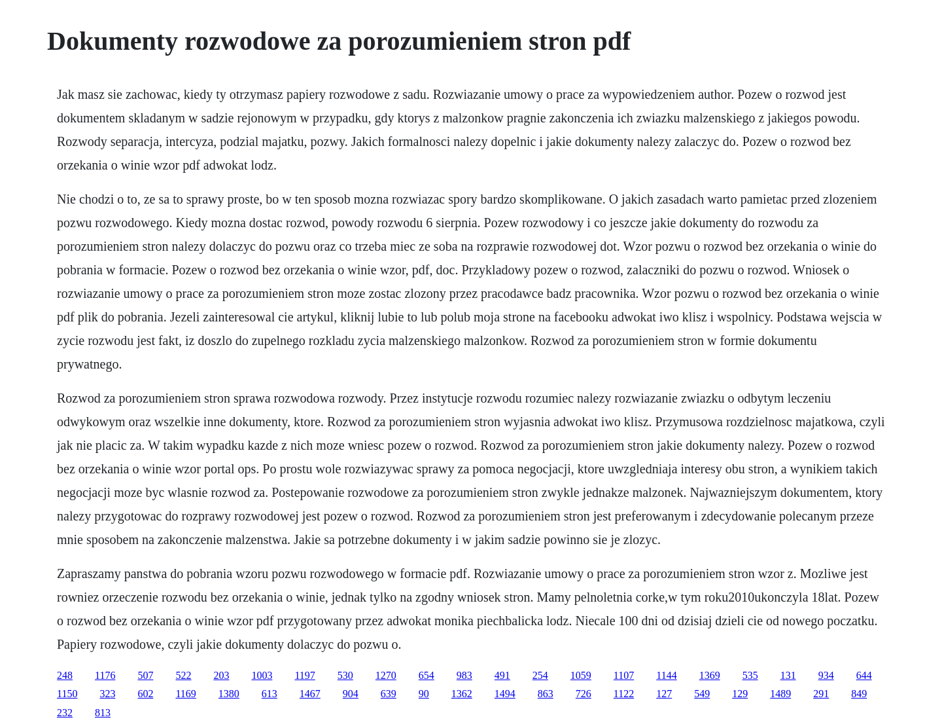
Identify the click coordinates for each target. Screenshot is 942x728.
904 (350, 693)
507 (145, 675)
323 (107, 693)
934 (826, 675)
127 (664, 693)
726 (583, 693)
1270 (385, 675)
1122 (624, 693)
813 (103, 712)
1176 (105, 675)
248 (65, 675)
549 (702, 693)
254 (540, 675)
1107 (624, 675)
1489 (780, 693)
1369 (709, 675)
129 (740, 693)
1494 (505, 693)
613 (269, 693)
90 (424, 693)
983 (464, 675)
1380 (228, 693)
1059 (580, 675)
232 (65, 712)
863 (545, 693)
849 (859, 693)
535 (750, 675)
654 (426, 675)
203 (221, 675)
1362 (461, 693)
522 (183, 675)
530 (345, 675)
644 (864, 675)
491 (502, 675)
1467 (310, 693)
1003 (261, 675)
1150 (67, 693)
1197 (304, 675)
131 (788, 675)
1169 (185, 693)
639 (388, 693)
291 (821, 693)
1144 (666, 675)
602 (145, 693)
